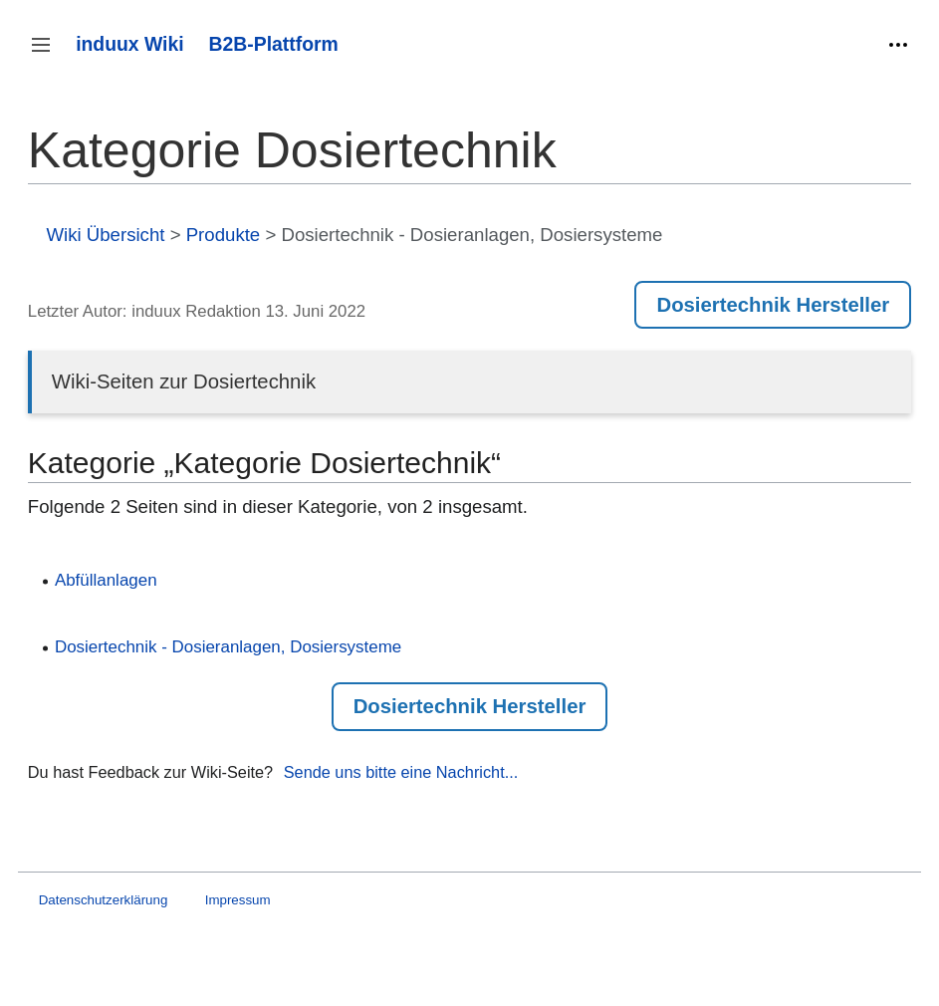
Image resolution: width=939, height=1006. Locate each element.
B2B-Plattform (274, 44)
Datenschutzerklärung (103, 899)
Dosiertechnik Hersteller (772, 305)
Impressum (238, 899)
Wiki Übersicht (105, 234)
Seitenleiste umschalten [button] (47, 54)
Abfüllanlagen (106, 580)
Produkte (223, 234)
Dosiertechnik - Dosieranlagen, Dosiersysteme (228, 646)
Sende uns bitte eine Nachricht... (401, 772)
